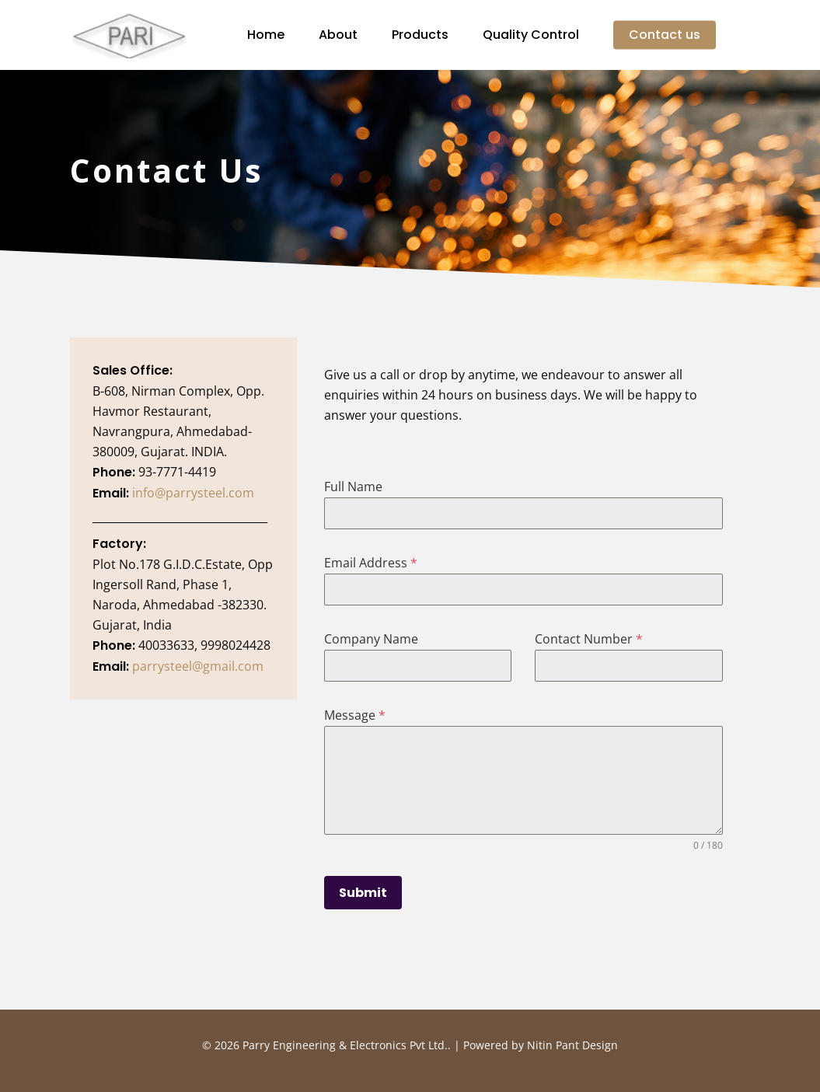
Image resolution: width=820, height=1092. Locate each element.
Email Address (370, 562)
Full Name (353, 486)
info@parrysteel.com (193, 492)
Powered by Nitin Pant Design (540, 1045)
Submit (363, 893)
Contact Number (589, 638)
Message (355, 715)
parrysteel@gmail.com (197, 666)
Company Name (371, 638)
